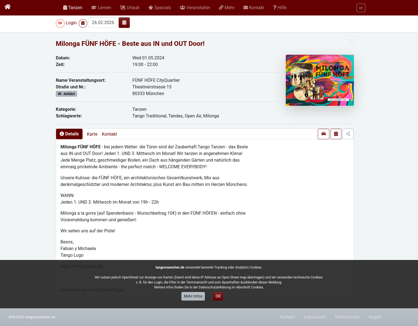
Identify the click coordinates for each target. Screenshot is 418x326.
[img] (124, 22)
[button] (101, 7)
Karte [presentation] (92, 134)
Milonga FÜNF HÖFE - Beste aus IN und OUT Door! (130, 44)
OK (218, 296)
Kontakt (109, 134)
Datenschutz (347, 317)
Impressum (315, 317)
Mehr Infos (193, 296)
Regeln (375, 317)
